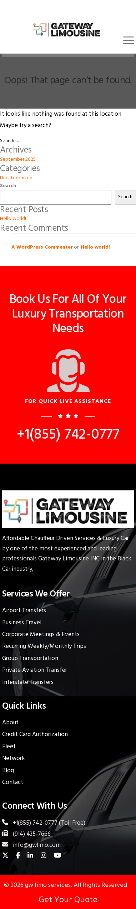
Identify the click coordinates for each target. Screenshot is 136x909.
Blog (8, 770)
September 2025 (18, 159)
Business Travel (21, 623)
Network (13, 758)
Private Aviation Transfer (34, 670)
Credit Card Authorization (35, 734)
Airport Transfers (24, 610)
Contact (12, 782)
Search (8, 186)
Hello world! (13, 219)
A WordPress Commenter (42, 247)
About (10, 723)
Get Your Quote (68, 900)
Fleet (9, 746)
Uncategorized (16, 178)
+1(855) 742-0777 (68, 435)
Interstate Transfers (28, 682)
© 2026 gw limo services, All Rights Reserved (65, 885)
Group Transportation (30, 658)
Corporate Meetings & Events (41, 634)
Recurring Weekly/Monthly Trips (44, 646)
